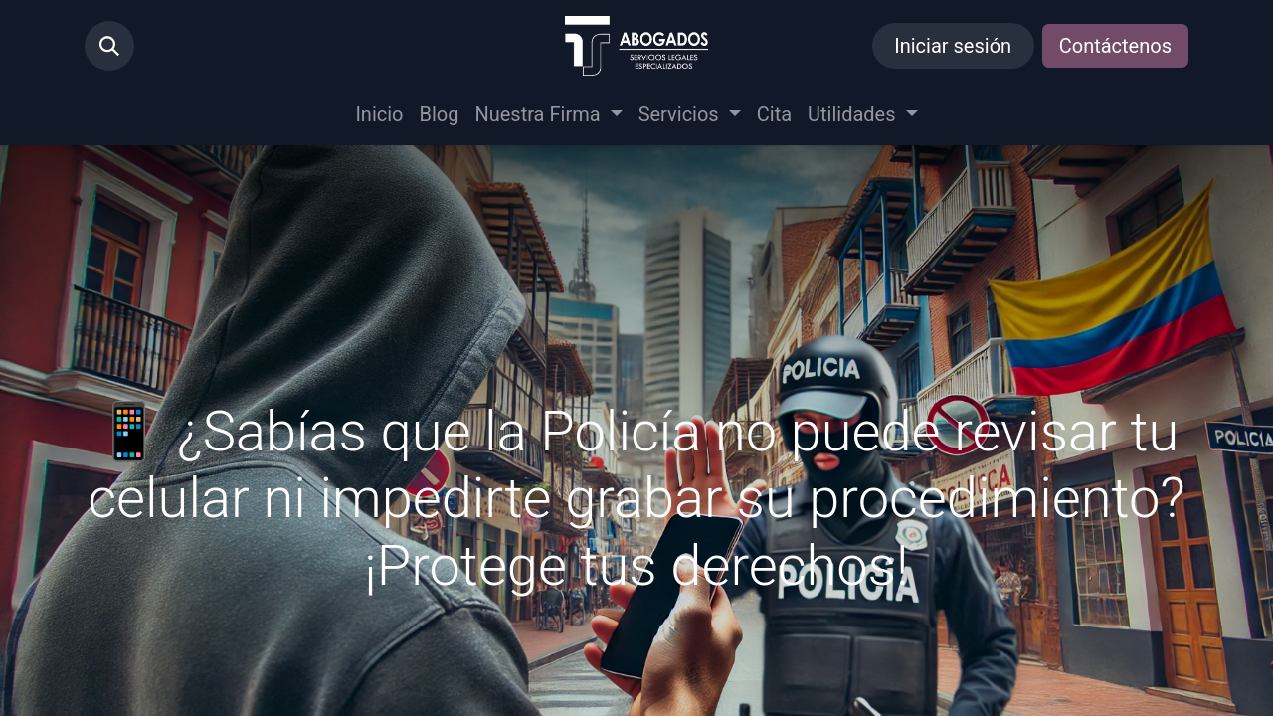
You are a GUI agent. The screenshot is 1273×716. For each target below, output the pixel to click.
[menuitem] (379, 114)
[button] (109, 46)
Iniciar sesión (952, 46)
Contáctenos (1115, 46)
